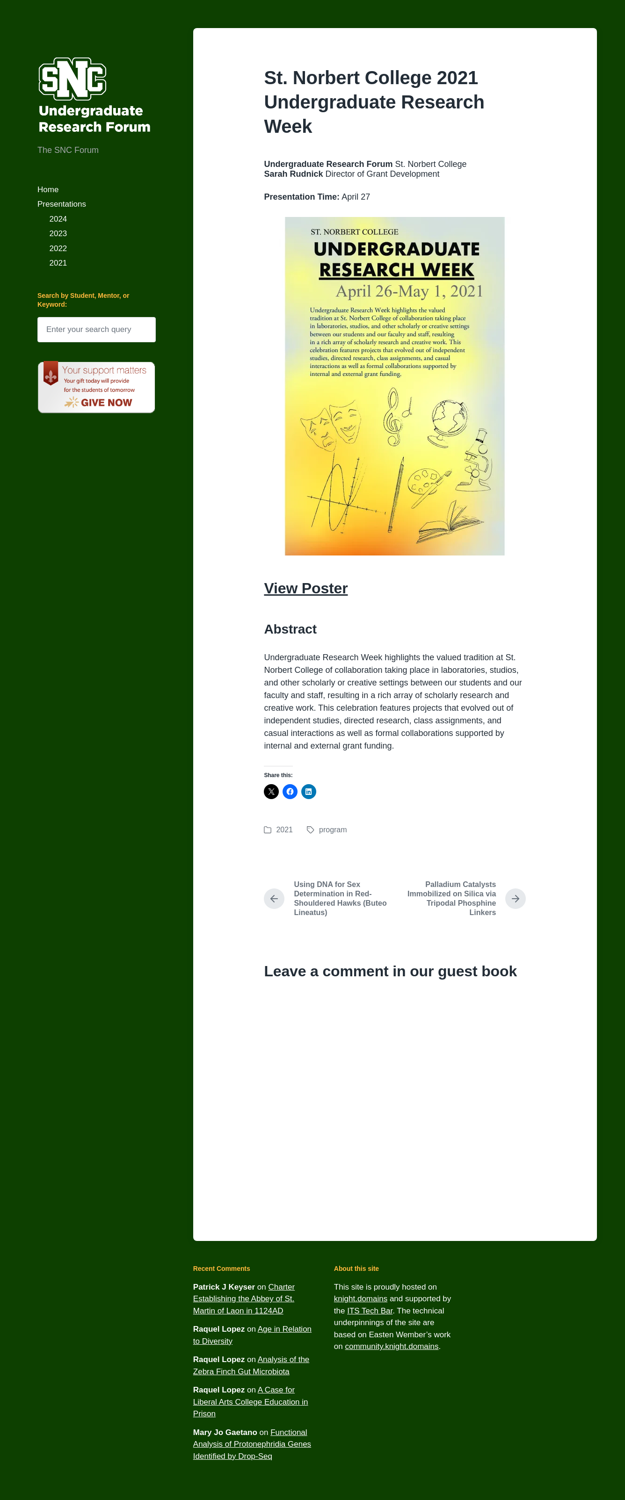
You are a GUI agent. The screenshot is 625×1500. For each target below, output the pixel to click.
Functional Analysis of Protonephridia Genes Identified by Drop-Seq (252, 1444)
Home (47, 189)
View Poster (306, 588)
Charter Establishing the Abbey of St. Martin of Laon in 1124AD (244, 1299)
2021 (58, 263)
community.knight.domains (391, 1346)
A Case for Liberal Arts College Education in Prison (250, 1401)
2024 (58, 219)
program (333, 830)
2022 (58, 248)
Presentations (61, 204)
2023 (58, 233)
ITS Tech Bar (369, 1310)
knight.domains (360, 1298)
